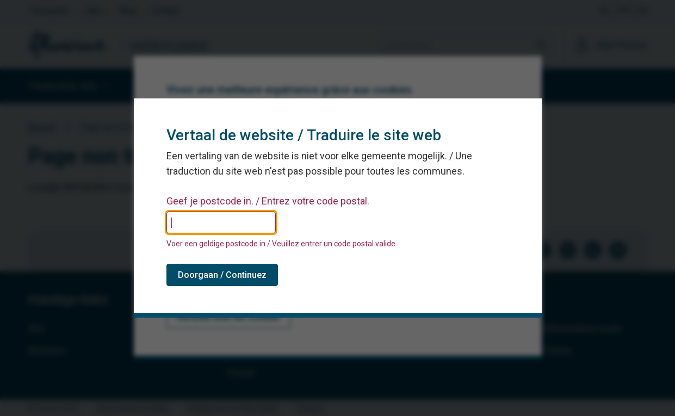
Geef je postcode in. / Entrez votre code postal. (267, 201)
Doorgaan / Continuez (222, 275)
